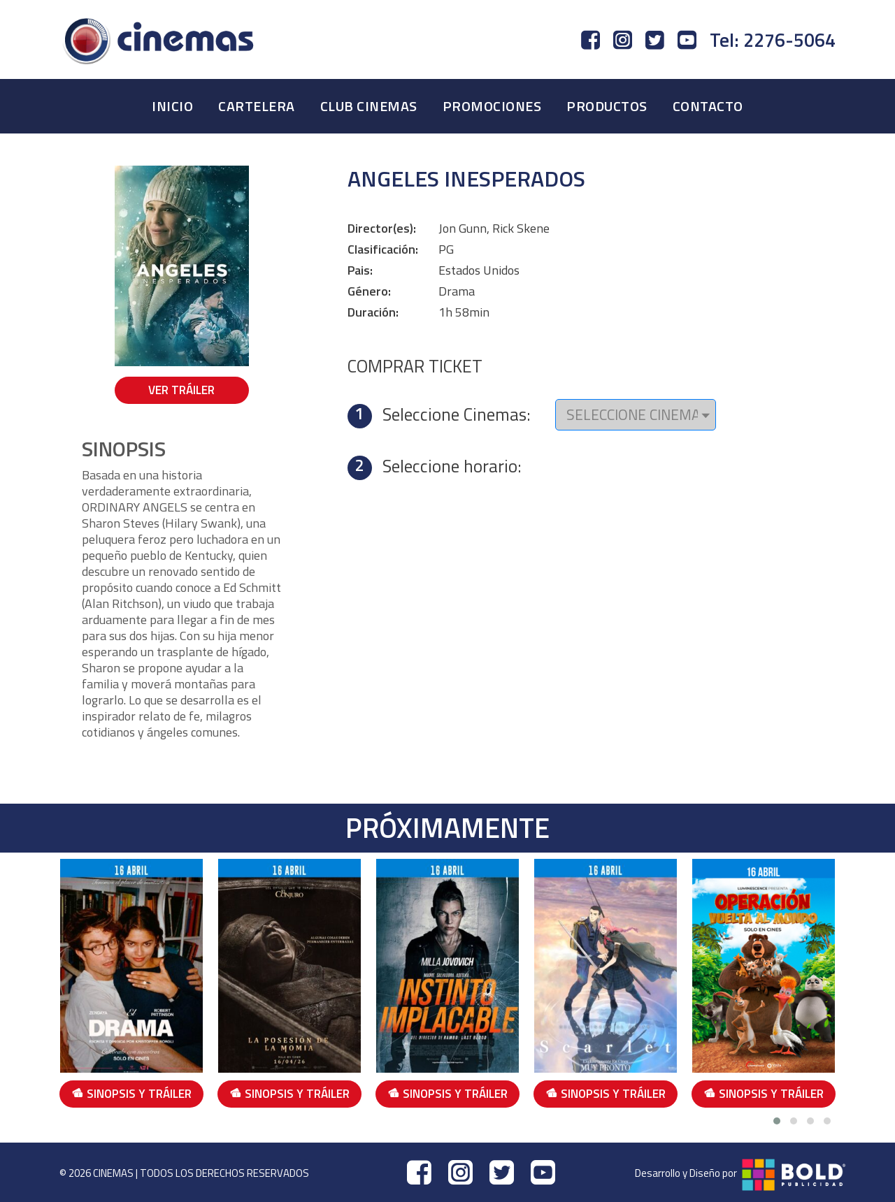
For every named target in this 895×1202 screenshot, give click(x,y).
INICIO (172, 106)
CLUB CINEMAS (368, 106)
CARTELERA (256, 106)
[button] (776, 1121)
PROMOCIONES (492, 106)
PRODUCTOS (606, 106)
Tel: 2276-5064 (773, 40)
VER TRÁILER (181, 390)
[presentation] (846, 986)
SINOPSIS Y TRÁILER (131, 1094)
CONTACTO (708, 106)
